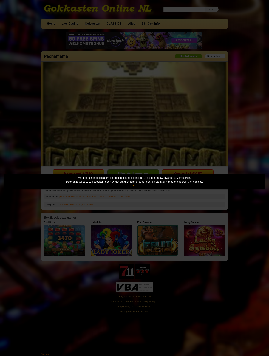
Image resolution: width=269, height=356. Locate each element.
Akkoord (135, 185)
